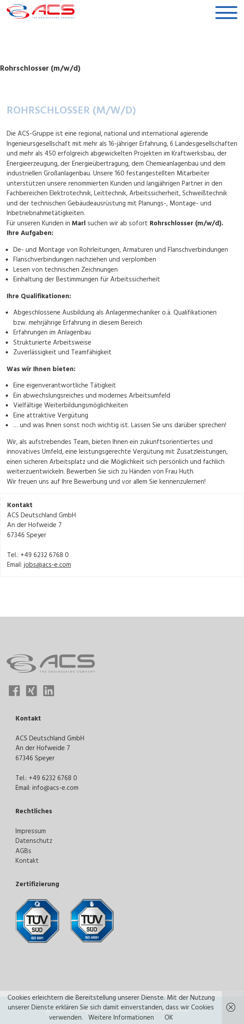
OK (169, 1017)
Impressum (30, 830)
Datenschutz (34, 840)
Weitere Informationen (121, 1017)
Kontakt (27, 860)
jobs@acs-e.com (47, 564)
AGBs (23, 850)
